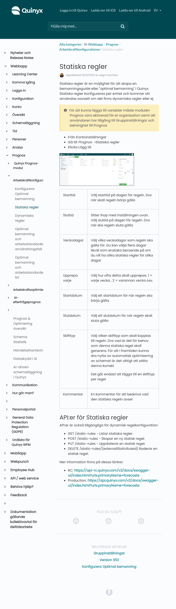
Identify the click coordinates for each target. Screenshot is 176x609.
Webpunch (19, 461)
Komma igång (23, 82)
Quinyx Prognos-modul (26, 166)
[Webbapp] (93, 44)
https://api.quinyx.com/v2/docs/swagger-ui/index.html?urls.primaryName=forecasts (113, 483)
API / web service (24, 478)
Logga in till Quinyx (73, 10)
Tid (14, 131)
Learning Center (25, 74)
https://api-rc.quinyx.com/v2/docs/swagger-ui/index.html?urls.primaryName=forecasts (109, 473)
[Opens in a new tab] (109, 592)
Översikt (18, 115)
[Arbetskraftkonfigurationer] (79, 49)
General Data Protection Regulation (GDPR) (22, 424)
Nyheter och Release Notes (21, 55)
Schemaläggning (26, 123)
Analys (17, 147)
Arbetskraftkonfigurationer (26, 180)
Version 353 (109, 560)
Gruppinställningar (109, 553)
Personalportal (23, 409)
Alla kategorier (70, 44)
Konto (17, 107)
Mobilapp (18, 453)
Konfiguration (23, 99)
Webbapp (18, 66)
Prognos (18, 155)
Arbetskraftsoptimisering (26, 290)
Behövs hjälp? (21, 486)
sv (156, 10)
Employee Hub (22, 470)
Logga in (19, 90)
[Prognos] (112, 44)
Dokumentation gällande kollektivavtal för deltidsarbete (23, 519)
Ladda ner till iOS (103, 10)
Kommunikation (24, 385)
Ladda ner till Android (135, 10)
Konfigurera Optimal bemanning (109, 566)
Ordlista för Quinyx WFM (21, 442)
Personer (19, 139)
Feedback (18, 495)
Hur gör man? (23, 393)
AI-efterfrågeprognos (26, 300)
